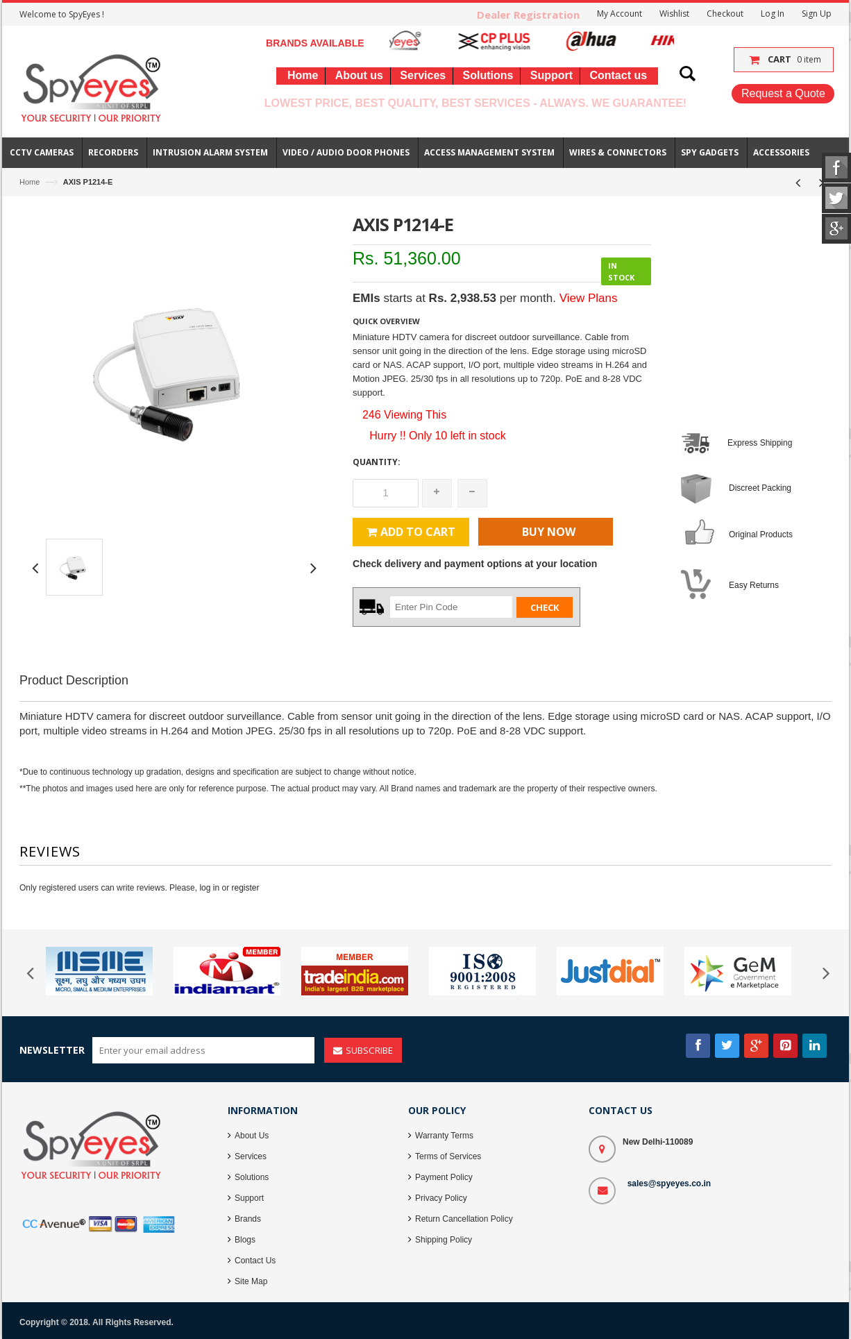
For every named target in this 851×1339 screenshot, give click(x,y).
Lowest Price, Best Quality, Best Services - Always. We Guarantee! (475, 103)
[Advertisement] (425, 734)
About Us (252, 1135)
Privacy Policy (441, 1198)
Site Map (251, 1281)
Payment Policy (444, 1177)
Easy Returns (754, 585)
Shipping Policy (443, 1240)
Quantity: (377, 462)
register (245, 888)
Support (249, 1198)
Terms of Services (448, 1156)
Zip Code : (372, 606)
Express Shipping (759, 443)
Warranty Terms (444, 1135)
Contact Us (255, 1260)
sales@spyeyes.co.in (669, 1183)
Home (29, 182)
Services (251, 1156)
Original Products (761, 534)
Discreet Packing (760, 488)
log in (209, 888)
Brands (248, 1219)
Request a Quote (783, 93)
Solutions (252, 1177)
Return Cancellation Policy (464, 1219)
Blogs (245, 1240)
